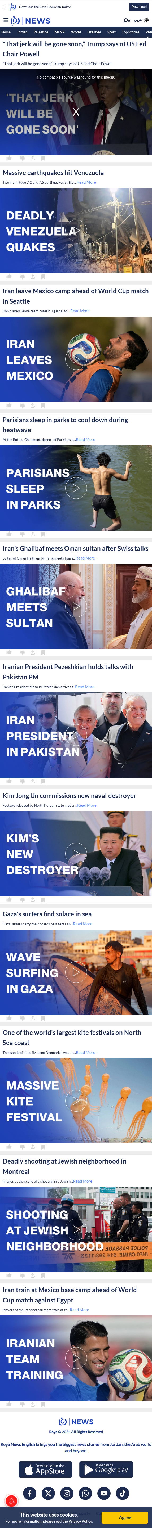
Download (139, 6)
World (76, 32)
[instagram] (66, 1493)
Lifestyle (94, 32)
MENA (60, 32)
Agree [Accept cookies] (125, 1517)
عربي (138, 20)
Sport (111, 32)
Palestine (41, 32)
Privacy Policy (80, 1521)
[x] (48, 1493)
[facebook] (29, 1493)
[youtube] (104, 1493)
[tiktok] (122, 1493)
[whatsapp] (85, 1493)
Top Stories (130, 32)
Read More (86, 182)
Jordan (22, 32)
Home (6, 32)
